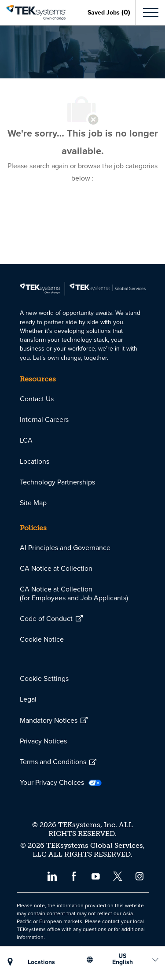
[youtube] (96, 875)
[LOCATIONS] (41, 962)
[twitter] (118, 875)
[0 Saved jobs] (109, 12)
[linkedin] (52, 875)
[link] (33, 12)
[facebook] (74, 875)
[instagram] (140, 875)
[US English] (122, 959)
